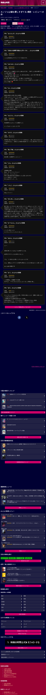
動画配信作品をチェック (22, 462)
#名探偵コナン (19, 558)
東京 (2, 596)
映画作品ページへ (5, 654)
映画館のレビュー (8, 685)
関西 (2, 598)
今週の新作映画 (8, 670)
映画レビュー (22, 551)
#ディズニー (28, 558)
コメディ (3, 626)
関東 (25, 596)
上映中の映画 (7, 669)
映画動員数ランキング (9, 692)
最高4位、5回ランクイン (6, 19)
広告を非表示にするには (38, 366)
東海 (25, 598)
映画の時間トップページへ (7, 657)
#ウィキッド (12, 558)
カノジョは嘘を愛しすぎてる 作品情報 (10, 651)
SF (2, 624)
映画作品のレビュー (9, 675)
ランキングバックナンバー (10, 693)
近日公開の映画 (8, 672)
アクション (4, 621)
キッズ (25, 624)
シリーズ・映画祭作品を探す (22, 560)
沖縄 (25, 610)
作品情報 (10, 7)
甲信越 (2, 604)
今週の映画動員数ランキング (8, 412)
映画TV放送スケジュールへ (22, 585)
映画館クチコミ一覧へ (22, 631)
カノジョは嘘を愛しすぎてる (21, 7)
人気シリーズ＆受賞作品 (10, 673)
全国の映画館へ (22, 614)
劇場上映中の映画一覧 (22, 437)
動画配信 (20, 23)
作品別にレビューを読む (10, 676)
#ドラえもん (4, 558)
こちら (13, 28)
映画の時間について (22, 647)
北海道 (2, 601)
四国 (25, 607)
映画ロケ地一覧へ (22, 633)
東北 (25, 601)
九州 (2, 610)
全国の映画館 (7, 683)
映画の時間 (3, 7)
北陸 (25, 604)
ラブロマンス (16, 19)
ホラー (25, 626)
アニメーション (27, 621)
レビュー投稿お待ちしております (22, 307)
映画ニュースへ (22, 507)
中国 (2, 607)
